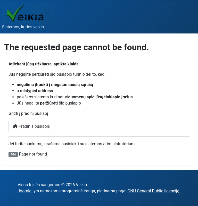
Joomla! (25, 190)
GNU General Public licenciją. (153, 190)
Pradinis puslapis (31, 126)
